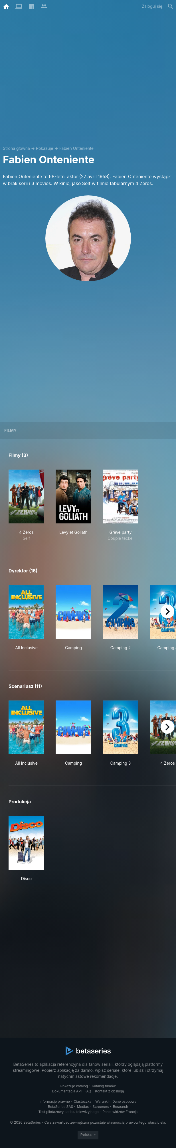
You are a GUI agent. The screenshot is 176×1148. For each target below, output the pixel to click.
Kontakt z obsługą (109, 1091)
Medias (83, 1106)
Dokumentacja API (67, 1091)
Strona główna (16, 148)
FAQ (88, 1091)
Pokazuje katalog (74, 1086)
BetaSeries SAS (60, 1106)
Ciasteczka (82, 1101)
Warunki (101, 1101)
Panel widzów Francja (119, 1112)
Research (120, 1106)
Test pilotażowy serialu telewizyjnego (69, 1112)
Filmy (10, 430)
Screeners (101, 1106)
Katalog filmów (104, 1086)
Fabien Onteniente (76, 148)
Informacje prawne (55, 1101)
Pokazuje (44, 148)
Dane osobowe (124, 1101)
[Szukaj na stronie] (170, 6)
